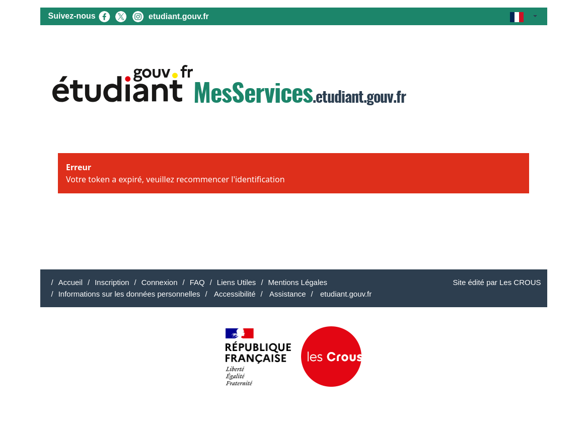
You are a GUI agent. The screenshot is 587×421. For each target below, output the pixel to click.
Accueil (70, 282)
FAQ (197, 282)
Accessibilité (234, 294)
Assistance (287, 294)
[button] (523, 16)
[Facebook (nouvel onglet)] (104, 16)
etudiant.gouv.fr (179, 16)
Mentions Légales (298, 282)
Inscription (112, 282)
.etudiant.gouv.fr (229, 86)
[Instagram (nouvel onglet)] (138, 16)
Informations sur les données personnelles (129, 294)
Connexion (159, 282)
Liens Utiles (236, 282)
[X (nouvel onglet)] (121, 16)
